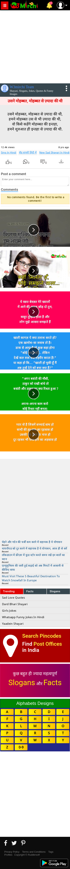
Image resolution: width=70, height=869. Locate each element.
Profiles (8, 854)
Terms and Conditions (34, 851)
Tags (50, 851)
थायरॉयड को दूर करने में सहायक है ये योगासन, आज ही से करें (34, 548)
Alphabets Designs (35, 703)
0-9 (21, 747)
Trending (9, 591)
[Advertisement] (35, 46)
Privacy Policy (11, 851)
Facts (30, 591)
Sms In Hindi (8, 152)
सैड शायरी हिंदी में (28, 152)
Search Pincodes (41, 636)
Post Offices (48, 644)
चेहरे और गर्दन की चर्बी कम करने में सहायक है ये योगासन (32, 542)
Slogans (55, 591)
